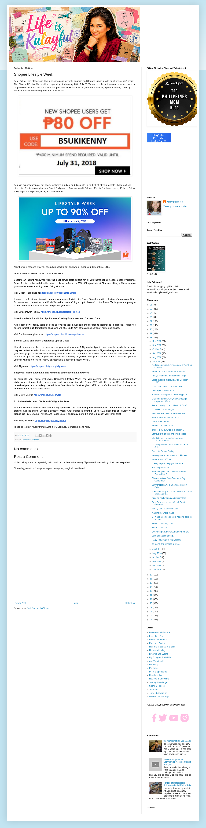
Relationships (155, 675)
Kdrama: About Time (161, 459)
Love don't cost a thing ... (163, 536)
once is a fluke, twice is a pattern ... (168, 430)
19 (151, 333)
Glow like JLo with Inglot (163, 409)
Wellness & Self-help (159, 696)
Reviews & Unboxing (159, 679)
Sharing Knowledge (158, 682)
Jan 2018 (157, 569)
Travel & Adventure (158, 693)
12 (151, 595)
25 (151, 309)
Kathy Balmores (175, 202)
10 (151, 603)
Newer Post (20, 603)
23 (151, 317)
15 (151, 583)
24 (151, 313)
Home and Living (157, 650)
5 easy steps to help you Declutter (167, 463)
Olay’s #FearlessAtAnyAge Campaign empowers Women (169, 400)
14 (151, 587)
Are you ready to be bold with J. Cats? (169, 405)
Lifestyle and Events (30, 440)
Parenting (153, 664)
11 (151, 599)
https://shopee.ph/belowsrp (47, 395)
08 (151, 611)
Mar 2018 (157, 561)
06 (151, 619)
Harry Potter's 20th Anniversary (166, 540)
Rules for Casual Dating (163, 451)
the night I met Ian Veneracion (177, 741)
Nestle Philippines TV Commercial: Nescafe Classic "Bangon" (177, 762)
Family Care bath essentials (165, 508)
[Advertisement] (75, 573)
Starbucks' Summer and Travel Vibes (169, 434)
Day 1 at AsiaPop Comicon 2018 (167, 386)
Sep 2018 (157, 353)
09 (151, 607)
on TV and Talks (156, 661)
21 (151, 325)
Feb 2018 (157, 565)
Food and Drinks (157, 643)
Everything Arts (156, 636)
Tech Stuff (154, 689)
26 (151, 305)
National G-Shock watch (163, 513)
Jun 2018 (157, 549)
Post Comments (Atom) (38, 608)
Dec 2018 (157, 341)
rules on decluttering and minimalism (169, 498)
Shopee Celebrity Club (162, 523)
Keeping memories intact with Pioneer (169, 455)
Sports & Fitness (157, 686)
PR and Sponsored (158, 672)
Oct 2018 (156, 349)
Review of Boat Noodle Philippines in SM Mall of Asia (177, 784)
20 (151, 329)
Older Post (130, 603)
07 (151, 615)
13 (151, 591)
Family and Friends (158, 639)
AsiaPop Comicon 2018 (163, 390)
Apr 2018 (156, 557)
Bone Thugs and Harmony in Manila (168, 371)
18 (151, 337)
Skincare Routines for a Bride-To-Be (168, 413)
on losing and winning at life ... (166, 544)
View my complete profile (174, 206)
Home (75, 603)
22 (151, 321)
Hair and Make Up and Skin (162, 647)
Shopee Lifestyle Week (162, 425)
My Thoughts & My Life (160, 657)
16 (151, 579)
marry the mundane (161, 421)
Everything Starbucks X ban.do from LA (170, 532)
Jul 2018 (156, 361)
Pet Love (153, 668)
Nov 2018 (157, 345)
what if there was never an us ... (166, 417)
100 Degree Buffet (160, 467)
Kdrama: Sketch (159, 527)
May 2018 (157, 553)
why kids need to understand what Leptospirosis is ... (167, 439)
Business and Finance (159, 632)
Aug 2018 (157, 357)
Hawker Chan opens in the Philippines (169, 394)
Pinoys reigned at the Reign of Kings (169, 376)
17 (151, 575)
